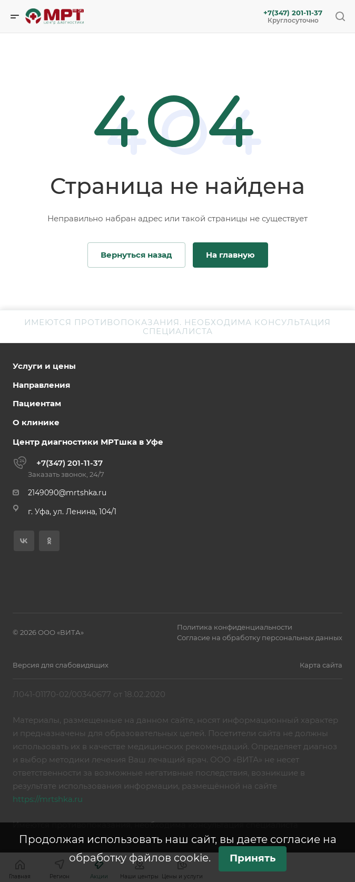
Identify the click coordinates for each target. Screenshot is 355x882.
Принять (252, 858)
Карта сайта (321, 665)
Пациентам (37, 403)
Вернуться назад (136, 255)
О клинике (36, 422)
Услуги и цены (44, 366)
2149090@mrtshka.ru (67, 492)
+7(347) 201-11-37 (292, 12)
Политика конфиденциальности (234, 627)
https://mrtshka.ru (48, 799)
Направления (41, 385)
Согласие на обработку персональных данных (259, 637)
